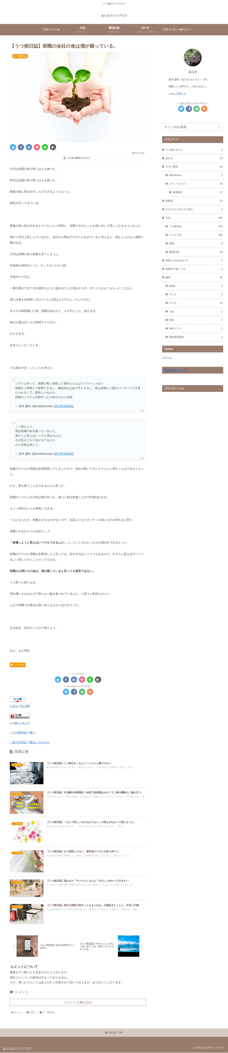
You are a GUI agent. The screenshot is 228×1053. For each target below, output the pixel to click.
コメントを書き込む (78, 1003)
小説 (196, 311)
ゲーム (196, 303)
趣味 (194, 277)
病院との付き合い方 (194, 260)
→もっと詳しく (177, 93)
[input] (192, 127)
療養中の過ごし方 (194, 269)
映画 (196, 320)
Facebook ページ (175, 370)
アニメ (196, 294)
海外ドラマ (196, 328)
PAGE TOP (114, 1033)
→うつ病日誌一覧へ (22, 732)
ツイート (167, 357)
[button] (219, 127)
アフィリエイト (196, 184)
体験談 (194, 201)
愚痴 (196, 243)
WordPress (196, 175)
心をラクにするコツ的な (194, 209)
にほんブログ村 (20, 706)
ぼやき (194, 158)
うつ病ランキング (20, 723)
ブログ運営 (194, 166)
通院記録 (196, 252)
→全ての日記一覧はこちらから (30, 742)
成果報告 (198, 192)
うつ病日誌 (17, 664)
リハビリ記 (196, 235)
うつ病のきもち (194, 150)
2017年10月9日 (64, 406)
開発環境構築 (196, 337)
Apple (196, 286)
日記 (194, 218)
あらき (192, 71)
